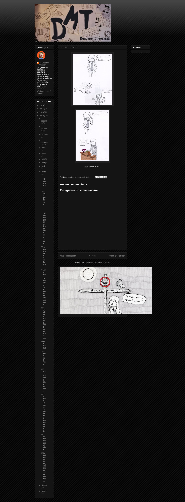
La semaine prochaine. (43, 441)
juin (43, 159)
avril (43, 166)
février (44, 485)
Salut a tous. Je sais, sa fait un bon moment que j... (43, 412)
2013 (42, 112)
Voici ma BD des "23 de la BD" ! (43, 256)
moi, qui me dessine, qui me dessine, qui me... (43, 467)
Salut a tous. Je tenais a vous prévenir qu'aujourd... (43, 287)
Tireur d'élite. (43, 182)
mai (43, 163)
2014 (42, 109)
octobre (45, 134)
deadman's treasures (44, 64)
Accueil (92, 256)
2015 (42, 105)
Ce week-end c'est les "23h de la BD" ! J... (43, 323)
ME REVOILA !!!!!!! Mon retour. (43, 380)
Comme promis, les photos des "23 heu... (43, 227)
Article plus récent (68, 256)
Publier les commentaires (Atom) (98, 262)
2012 (42, 116)
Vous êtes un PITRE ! (43, 357)
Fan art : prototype (43, 197)
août (43, 148)
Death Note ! (43, 344)
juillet (44, 153)
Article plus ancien (117, 256)
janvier (44, 491)
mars (44, 172)
